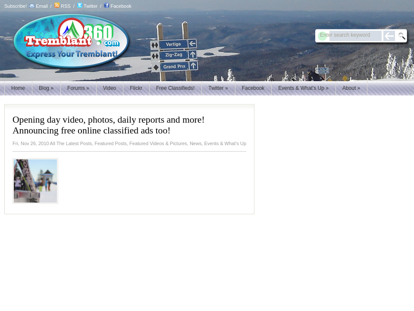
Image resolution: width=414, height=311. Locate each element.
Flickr (136, 88)
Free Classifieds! (175, 88)
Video (109, 88)
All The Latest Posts (71, 143)
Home (18, 88)
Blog (46, 88)
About (351, 88)
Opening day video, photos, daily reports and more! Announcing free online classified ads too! (109, 125)
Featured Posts (110, 143)
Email (42, 6)
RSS (66, 6)
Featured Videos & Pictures (158, 143)
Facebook (121, 6)
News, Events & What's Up (218, 143)
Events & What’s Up (303, 88)
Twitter (90, 6)
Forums (78, 88)
